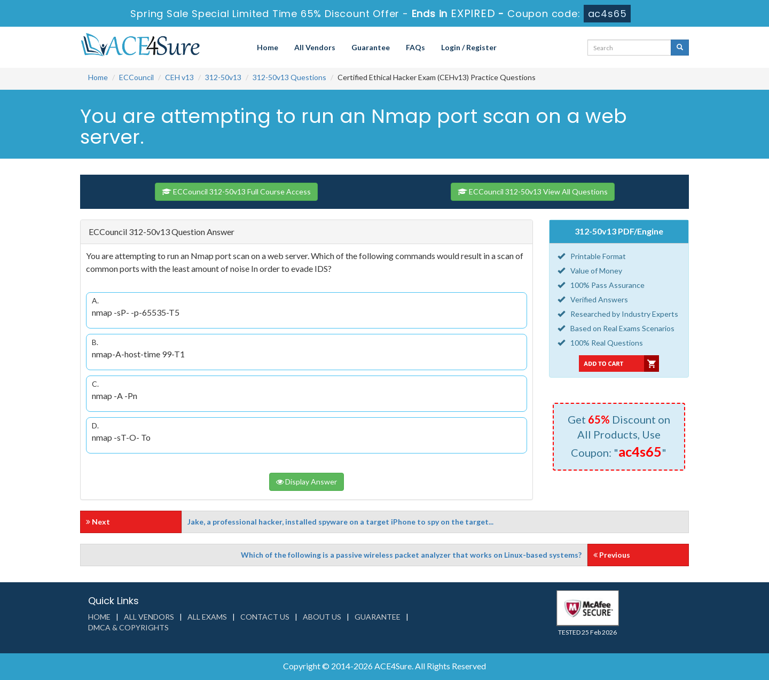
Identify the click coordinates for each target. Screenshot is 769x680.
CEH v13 (179, 77)
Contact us (264, 616)
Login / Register (469, 47)
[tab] (306, 232)
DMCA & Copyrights (128, 627)
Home (267, 47)
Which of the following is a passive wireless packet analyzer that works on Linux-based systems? (411, 554)
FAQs (415, 47)
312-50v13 (223, 77)
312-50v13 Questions (289, 77)
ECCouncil (136, 77)
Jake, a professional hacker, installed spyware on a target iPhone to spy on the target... (340, 521)
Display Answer (306, 481)
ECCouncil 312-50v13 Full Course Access (236, 191)
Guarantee (370, 47)
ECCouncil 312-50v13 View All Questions (533, 191)
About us (322, 616)
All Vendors (314, 47)
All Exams (207, 616)
